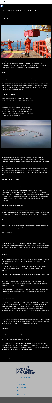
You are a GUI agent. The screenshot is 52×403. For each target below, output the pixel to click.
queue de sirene (14, 113)
